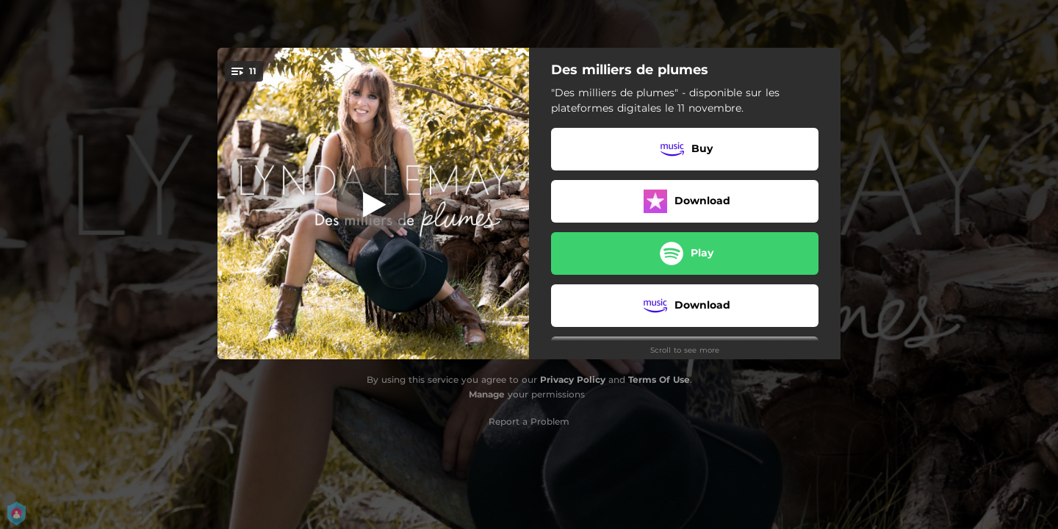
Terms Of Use (659, 379)
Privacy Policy (572, 379)
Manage (487, 394)
